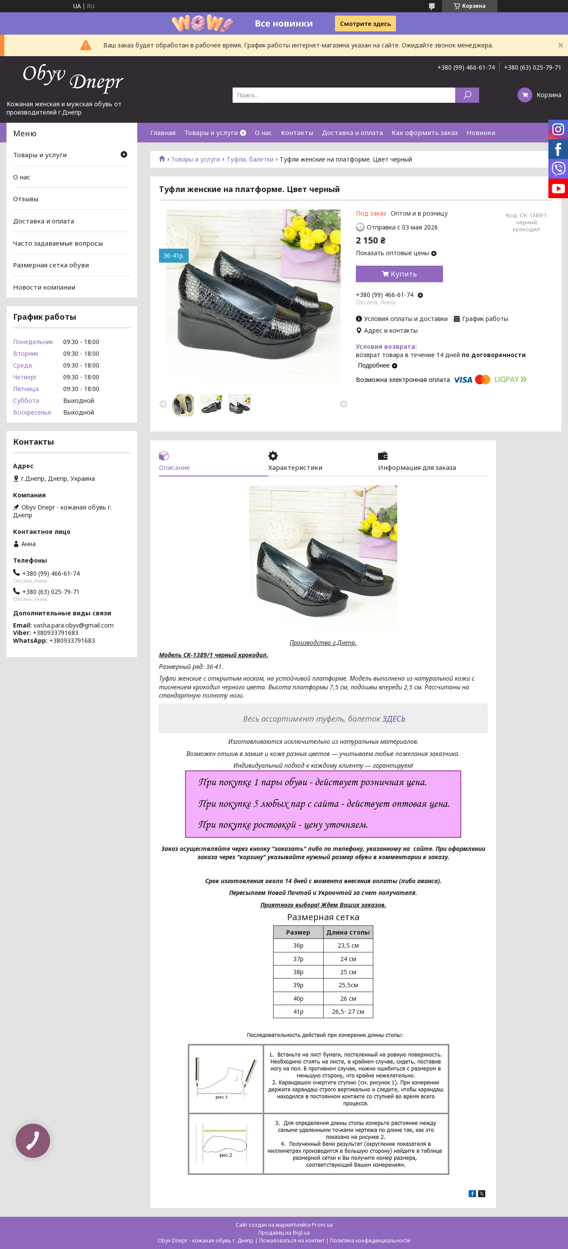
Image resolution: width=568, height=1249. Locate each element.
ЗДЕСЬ (394, 718)
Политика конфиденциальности (370, 1240)
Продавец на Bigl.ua (284, 1232)
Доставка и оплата (352, 132)
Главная (163, 132)
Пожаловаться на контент (292, 1240)
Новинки (481, 132)
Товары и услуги (211, 132)
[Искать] (467, 95)
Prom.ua (322, 1225)
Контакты (297, 132)
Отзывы (25, 198)
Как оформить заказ (425, 132)
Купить (404, 274)
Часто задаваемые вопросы (58, 242)
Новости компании (44, 287)
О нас (263, 132)
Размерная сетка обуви (51, 264)
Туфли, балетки (250, 159)
